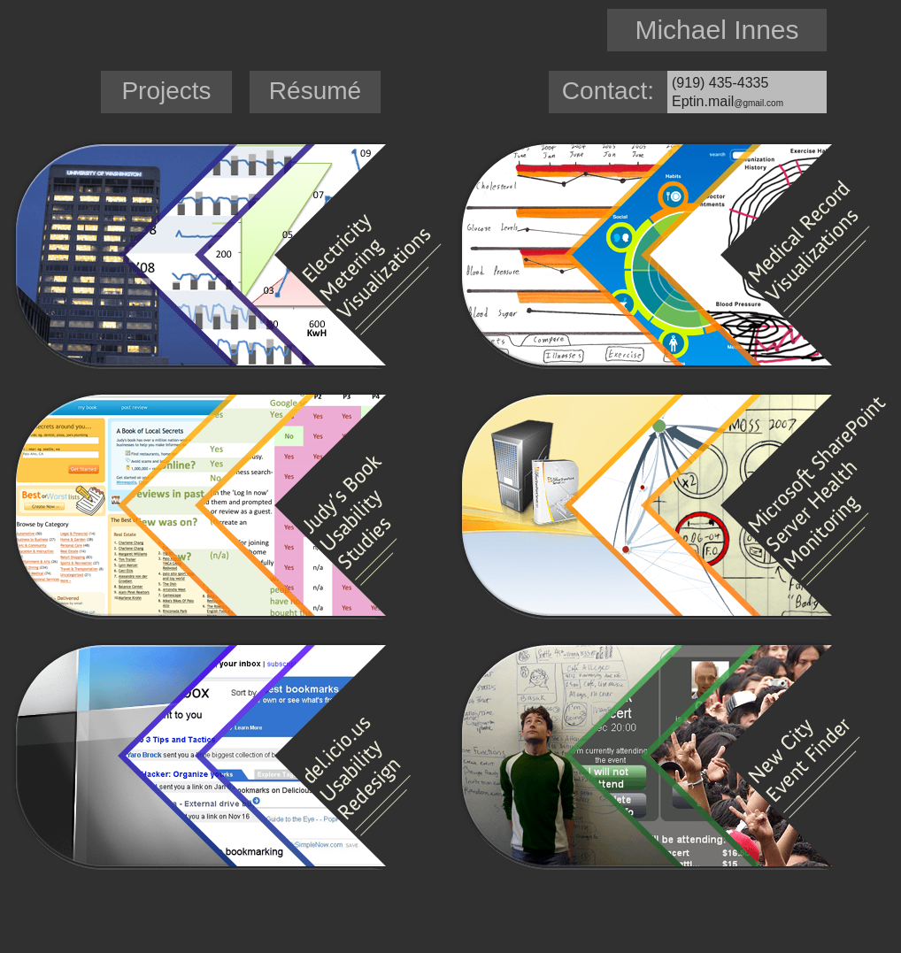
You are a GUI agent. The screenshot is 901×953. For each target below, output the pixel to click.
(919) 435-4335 (720, 82)
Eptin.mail (727, 101)
